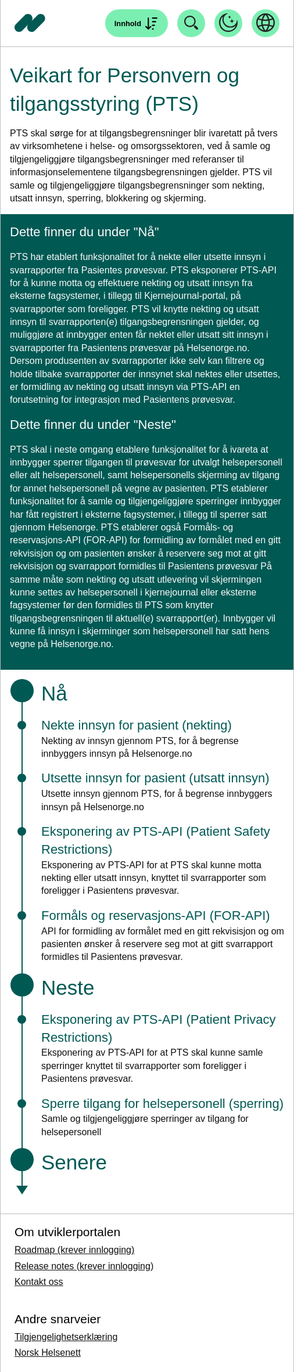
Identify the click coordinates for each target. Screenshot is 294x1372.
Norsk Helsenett (48, 1352)
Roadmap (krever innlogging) (74, 1250)
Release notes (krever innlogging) (84, 1266)
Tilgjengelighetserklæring (66, 1337)
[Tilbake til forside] (30, 23)
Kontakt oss (39, 1282)
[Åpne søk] (136, 23)
